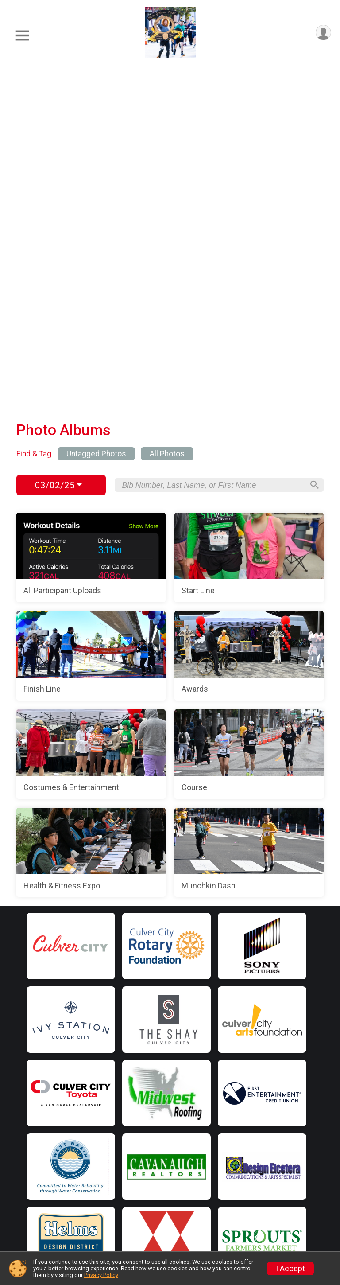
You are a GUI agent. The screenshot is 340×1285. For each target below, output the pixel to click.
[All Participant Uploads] (91, 223)
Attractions (89, 1205)
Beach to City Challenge (240, 1112)
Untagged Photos (96, 119)
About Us (215, 1149)
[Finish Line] (91, 321)
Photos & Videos (98, 1240)
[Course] (249, 420)
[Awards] (249, 321)
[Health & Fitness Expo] (91, 518)
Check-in (84, 1169)
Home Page (92, 1040)
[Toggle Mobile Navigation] (22, 36)
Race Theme (92, 1187)
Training (83, 1115)
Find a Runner (92, 1133)
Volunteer (216, 1094)
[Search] (313, 151)
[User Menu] (323, 33)
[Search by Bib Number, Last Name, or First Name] (213, 151)
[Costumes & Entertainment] (91, 420)
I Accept (290, 1268)
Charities (215, 1076)
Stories (212, 1184)
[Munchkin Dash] (249, 518)
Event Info (87, 1079)
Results (83, 1223)
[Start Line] (249, 223)
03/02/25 (58, 151)
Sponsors (216, 1059)
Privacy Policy (101, 1275)
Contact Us (219, 1166)
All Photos (167, 119)
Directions (87, 1097)
